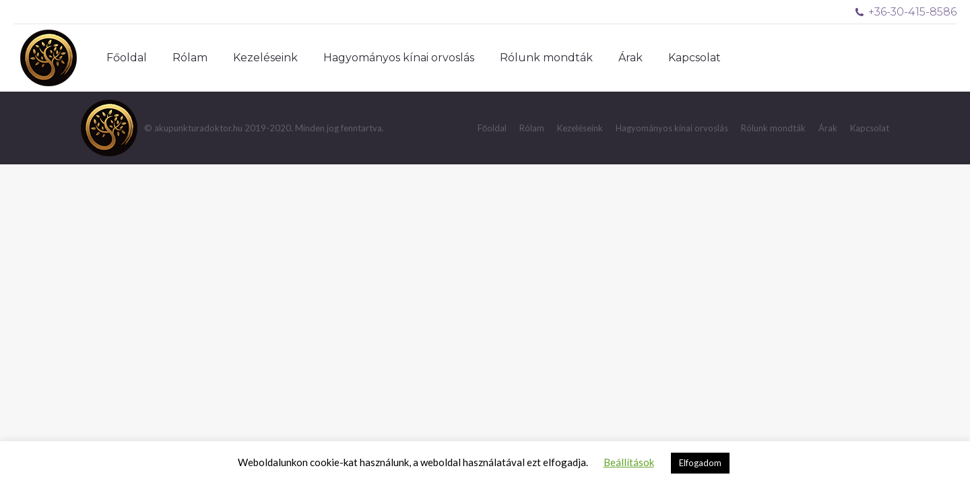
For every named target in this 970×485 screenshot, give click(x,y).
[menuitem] (126, 58)
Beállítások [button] (629, 462)
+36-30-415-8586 (906, 11)
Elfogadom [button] (700, 462)
